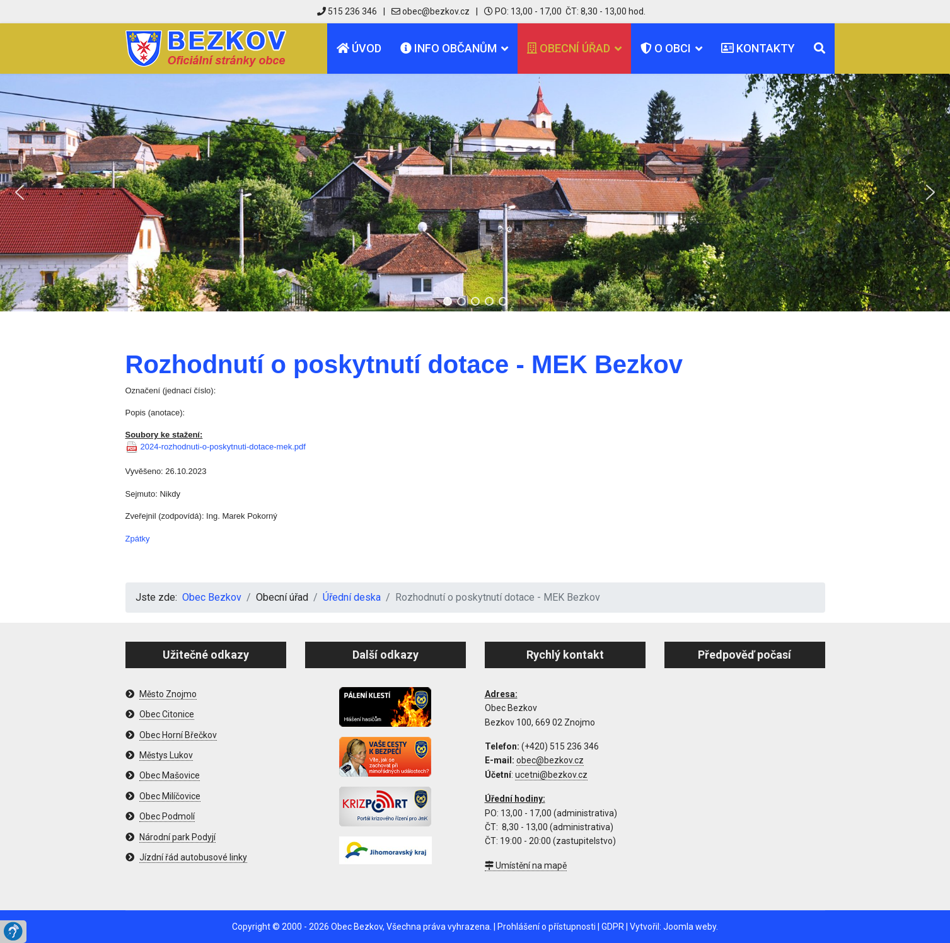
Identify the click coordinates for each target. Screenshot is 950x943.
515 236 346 (347, 11)
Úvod (359, 48)
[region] (475, 192)
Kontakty (758, 48)
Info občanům (448, 48)
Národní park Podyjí (177, 837)
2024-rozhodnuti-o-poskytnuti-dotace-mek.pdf (223, 446)
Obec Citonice (166, 714)
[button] (19, 192)
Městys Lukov (166, 755)
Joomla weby (689, 927)
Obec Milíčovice (169, 796)
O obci (665, 48)
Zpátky (137, 538)
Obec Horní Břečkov (178, 735)
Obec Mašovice (169, 775)
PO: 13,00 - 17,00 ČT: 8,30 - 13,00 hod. (565, 11)
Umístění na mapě (526, 865)
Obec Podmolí (167, 816)
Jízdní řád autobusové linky (193, 857)
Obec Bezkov (357, 927)
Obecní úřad (568, 48)
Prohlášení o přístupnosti (546, 927)
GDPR (612, 927)
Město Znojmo (168, 694)
